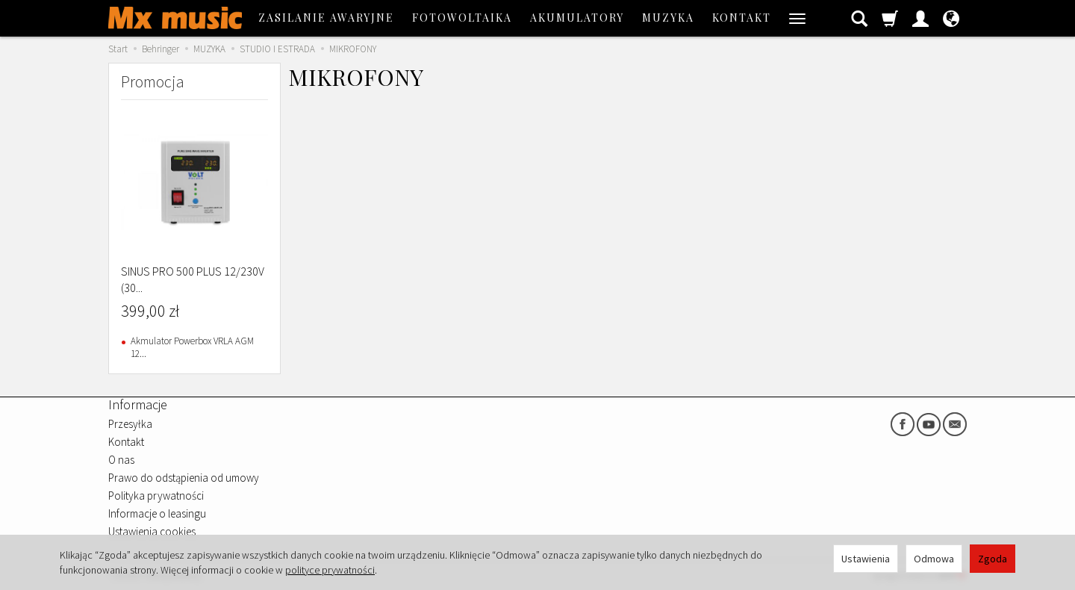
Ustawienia (865, 558)
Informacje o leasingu (157, 513)
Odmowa (934, 558)
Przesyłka (130, 424)
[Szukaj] (859, 18)
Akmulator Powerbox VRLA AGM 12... (192, 348)
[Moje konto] (920, 18)
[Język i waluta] (951, 18)
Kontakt (741, 17)
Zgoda (992, 558)
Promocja (152, 81)
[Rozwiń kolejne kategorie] (797, 18)
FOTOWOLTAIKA (462, 17)
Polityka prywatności (156, 495)
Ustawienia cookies (152, 531)
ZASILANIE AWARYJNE (326, 17)
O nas (121, 460)
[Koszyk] (890, 18)
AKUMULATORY (577, 17)
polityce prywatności (330, 570)
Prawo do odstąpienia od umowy (183, 478)
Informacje (137, 404)
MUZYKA (668, 17)
